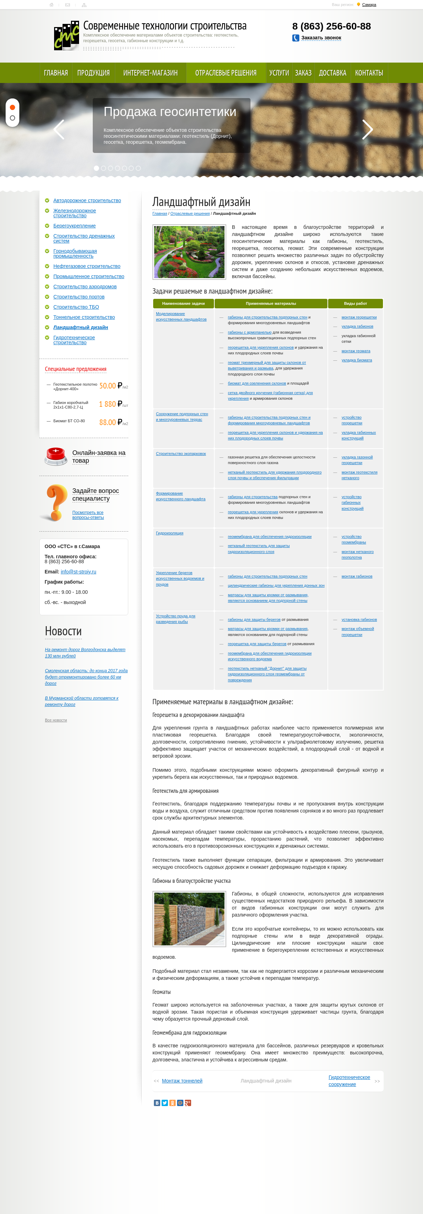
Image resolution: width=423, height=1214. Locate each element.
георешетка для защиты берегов (257, 644)
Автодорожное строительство (87, 200)
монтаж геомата (355, 351)
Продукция (93, 73)
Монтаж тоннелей (182, 1081)
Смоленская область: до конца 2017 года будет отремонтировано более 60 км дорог (86, 677)
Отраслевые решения (226, 73)
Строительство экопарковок (181, 453)
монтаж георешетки (359, 317)
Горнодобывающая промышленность (75, 253)
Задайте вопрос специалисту (95, 494)
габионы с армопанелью (250, 332)
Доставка (332, 73)
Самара (369, 4)
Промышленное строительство (88, 276)
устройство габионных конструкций (352, 502)
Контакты (67, 5)
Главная (51, 5)
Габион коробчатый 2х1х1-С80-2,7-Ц (70, 404)
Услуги (279, 73)
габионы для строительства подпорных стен (267, 317)
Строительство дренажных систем (84, 238)
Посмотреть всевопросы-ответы (88, 515)
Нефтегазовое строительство (87, 266)
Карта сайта (84, 5)
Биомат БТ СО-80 (69, 421)
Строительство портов (79, 296)
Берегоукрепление (74, 225)
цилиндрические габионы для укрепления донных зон (276, 585)
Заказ (303, 73)
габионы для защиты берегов (254, 619)
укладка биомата (356, 360)
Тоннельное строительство (84, 317)
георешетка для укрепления (253, 512)
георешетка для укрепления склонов (261, 347)
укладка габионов (357, 326)
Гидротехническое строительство (74, 340)
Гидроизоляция (169, 533)
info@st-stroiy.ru (78, 571)
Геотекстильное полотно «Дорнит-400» (75, 386)
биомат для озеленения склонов (257, 383)
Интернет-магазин (150, 73)
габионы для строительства (253, 497)
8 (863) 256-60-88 (331, 26)
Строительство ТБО (76, 306)
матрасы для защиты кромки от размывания (268, 629)
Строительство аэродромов (85, 286)
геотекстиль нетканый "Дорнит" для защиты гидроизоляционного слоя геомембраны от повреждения (267, 674)
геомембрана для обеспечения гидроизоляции (270, 536)
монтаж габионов (356, 576)
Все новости (56, 720)
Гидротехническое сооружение (349, 1080)
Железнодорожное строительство (74, 213)
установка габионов (359, 619)
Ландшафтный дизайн (80, 327)
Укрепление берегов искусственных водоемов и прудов (180, 578)
